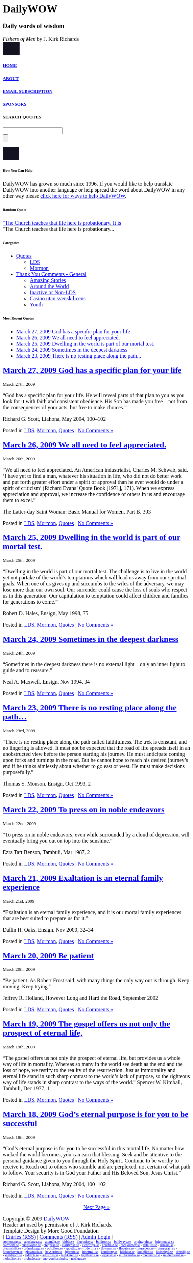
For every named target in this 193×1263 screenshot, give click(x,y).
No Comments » (95, 430)
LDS (35, 262)
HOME (10, 65)
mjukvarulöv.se (129, 1255)
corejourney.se (130, 1245)
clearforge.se (90, 1245)
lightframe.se (89, 1255)
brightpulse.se (164, 1241)
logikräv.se (108, 1255)
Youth (36, 304)
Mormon (39, 268)
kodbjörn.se (145, 1252)
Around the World (49, 286)
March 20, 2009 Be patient (48, 955)
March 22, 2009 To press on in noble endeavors (84, 809)
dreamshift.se (12, 1248)
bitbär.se (68, 1241)
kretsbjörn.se (13, 1255)
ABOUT (11, 78)
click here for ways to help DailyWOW (83, 196)
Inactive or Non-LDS (53, 292)
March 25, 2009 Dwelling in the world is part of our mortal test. (85, 344)
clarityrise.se (70, 1245)
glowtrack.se (34, 1252)
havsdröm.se (53, 1252)
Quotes (23, 256)
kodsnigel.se (164, 1252)
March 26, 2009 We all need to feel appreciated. (68, 337)
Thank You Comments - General (51, 274)
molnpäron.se (12, 1258)
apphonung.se (12, 1241)
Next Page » (96, 1207)
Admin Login (96, 1237)
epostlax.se (73, 1248)
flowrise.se (126, 1248)
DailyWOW (57, 1218)
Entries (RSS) (20, 1237)
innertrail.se (90, 1252)
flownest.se (108, 1248)
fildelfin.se (90, 1248)
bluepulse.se (85, 1241)
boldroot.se (103, 1241)
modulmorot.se (173, 1255)
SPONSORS (14, 104)
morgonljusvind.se (55, 1258)
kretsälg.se (183, 1252)
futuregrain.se (165, 1248)
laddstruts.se (50, 1255)
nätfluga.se (78, 1258)
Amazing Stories (48, 280)
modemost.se (152, 1255)
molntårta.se (32, 1258)
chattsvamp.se (31, 1245)
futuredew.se (145, 1248)
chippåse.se (51, 1245)
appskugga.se (33, 1241)
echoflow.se (55, 1248)
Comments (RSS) (58, 1237)
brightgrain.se (143, 1241)
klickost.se (127, 1252)
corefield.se (110, 1245)
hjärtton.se (72, 1252)
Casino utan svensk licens (58, 298)
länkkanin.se (69, 1255)
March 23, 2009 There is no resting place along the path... (78, 356)
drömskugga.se (34, 1248)
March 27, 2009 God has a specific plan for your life (73, 331)
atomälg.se (52, 1241)
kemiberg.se (109, 1252)
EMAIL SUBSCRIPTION (27, 91)
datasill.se (166, 1245)
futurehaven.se (13, 1252)
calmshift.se (11, 1245)
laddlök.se (32, 1255)
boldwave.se (122, 1241)
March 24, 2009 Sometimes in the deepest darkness (71, 350)
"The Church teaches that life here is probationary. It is (62, 223)
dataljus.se (150, 1245)
